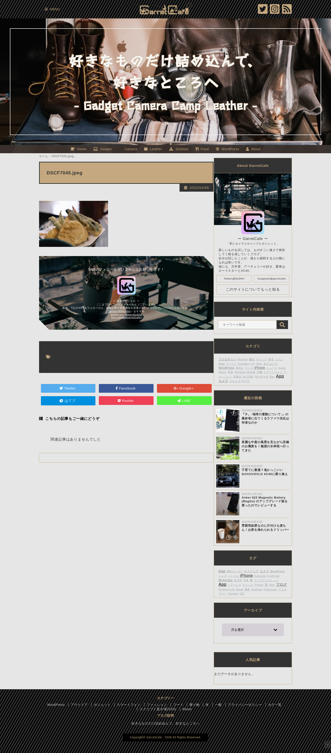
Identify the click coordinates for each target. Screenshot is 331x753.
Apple (239, 589)
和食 (230, 372)
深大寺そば (261, 376)
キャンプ (261, 359)
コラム (279, 359)
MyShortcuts (227, 589)
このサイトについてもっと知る (253, 289)
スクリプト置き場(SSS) (158, 709)
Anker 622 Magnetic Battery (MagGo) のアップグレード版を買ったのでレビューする (265, 501)
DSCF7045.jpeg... (64, 156)
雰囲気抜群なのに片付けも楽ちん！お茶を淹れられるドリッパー (265, 527)
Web (259, 363)
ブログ (281, 584)
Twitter (68, 388)
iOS (242, 593)
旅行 (252, 359)
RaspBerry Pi (246, 363)
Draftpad (256, 589)
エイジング (251, 571)
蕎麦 (247, 589)
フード (178, 705)
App (280, 376)
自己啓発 (248, 376)
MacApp (242, 359)
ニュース (271, 367)
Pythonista (270, 589)
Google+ (184, 388)
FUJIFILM (273, 575)
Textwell (233, 593)
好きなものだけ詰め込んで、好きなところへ (165, 723)
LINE (184, 401)
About (187, 709)
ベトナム (233, 575)
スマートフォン (273, 372)
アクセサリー (227, 359)
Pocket (126, 401)
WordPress (226, 367)
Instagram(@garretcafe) (126, 314)
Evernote (260, 575)
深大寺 (238, 580)
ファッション (157, 705)
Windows (240, 372)
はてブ (68, 401)
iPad (222, 363)
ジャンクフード (239, 380)
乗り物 (194, 705)
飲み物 (251, 372)
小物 (260, 371)
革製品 (237, 376)
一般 (218, 705)
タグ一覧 (275, 705)
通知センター (235, 571)
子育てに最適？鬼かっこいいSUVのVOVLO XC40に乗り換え (265, 472)
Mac (272, 376)
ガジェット (270, 363)
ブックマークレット (266, 580)
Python (258, 584)
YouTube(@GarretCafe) (126, 317)
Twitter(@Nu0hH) (119, 311)
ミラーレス (234, 584)
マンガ (249, 367)
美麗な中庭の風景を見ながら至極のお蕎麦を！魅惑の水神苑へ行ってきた (265, 446)
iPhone (259, 367)
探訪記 (240, 367)
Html (272, 584)
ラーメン (231, 363)
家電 (271, 359)
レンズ (223, 575)
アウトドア (79, 705)
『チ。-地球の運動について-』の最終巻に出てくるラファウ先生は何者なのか (265, 418)
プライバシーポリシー (245, 705)
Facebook (126, 388)
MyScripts (226, 580)
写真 (246, 580)
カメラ (223, 381)
